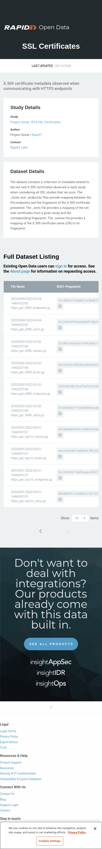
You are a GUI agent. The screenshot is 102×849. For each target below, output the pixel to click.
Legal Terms (8, 731)
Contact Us (7, 794)
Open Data (54, 27)
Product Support (10, 762)
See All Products (51, 644)
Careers (5, 810)
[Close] (95, 828)
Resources (7, 768)
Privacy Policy (9, 736)
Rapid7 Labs (19, 147)
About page (20, 271)
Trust (3, 747)
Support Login (9, 805)
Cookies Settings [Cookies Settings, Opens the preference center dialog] (50, 841)
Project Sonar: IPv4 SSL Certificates (35, 122)
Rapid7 (37, 135)
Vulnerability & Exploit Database (20, 779)
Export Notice (9, 742)
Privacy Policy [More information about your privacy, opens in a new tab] (77, 832)
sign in (61, 266)
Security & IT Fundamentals (18, 773)
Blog (3, 799)
